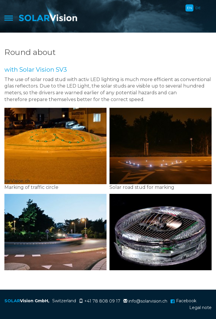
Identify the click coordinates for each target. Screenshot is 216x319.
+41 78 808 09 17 (102, 301)
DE (198, 8)
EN (189, 8)
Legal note (200, 307)
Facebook (183, 300)
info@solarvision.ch (148, 301)
